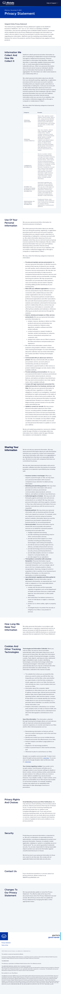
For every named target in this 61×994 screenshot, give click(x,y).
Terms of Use (5, 945)
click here (52, 790)
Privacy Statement (6, 942)
